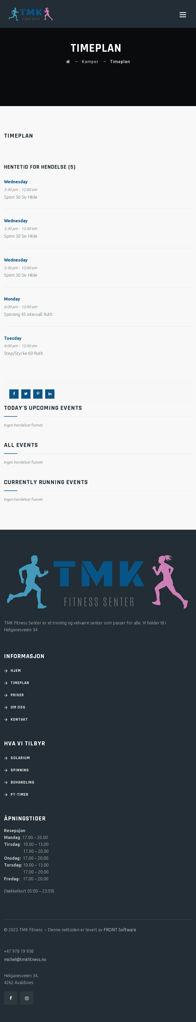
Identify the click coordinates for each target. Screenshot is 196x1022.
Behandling (23, 782)
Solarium (20, 757)
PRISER (17, 695)
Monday (12, 299)
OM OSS (18, 707)
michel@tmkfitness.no (25, 959)
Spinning (20, 770)
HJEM (16, 670)
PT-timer (19, 794)
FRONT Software (120, 929)
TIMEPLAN (20, 682)
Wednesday (16, 181)
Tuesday (13, 338)
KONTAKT (19, 719)
